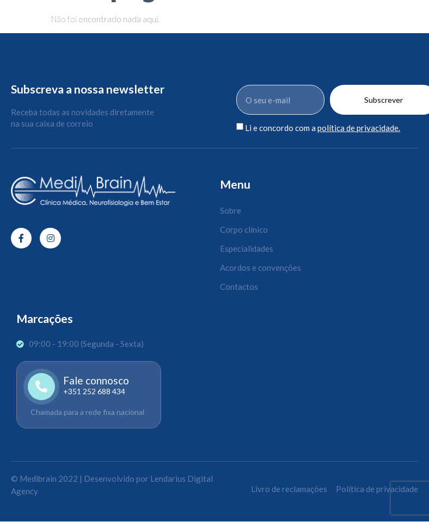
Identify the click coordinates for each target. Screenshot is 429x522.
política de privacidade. (358, 128)
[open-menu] (419, 13)
